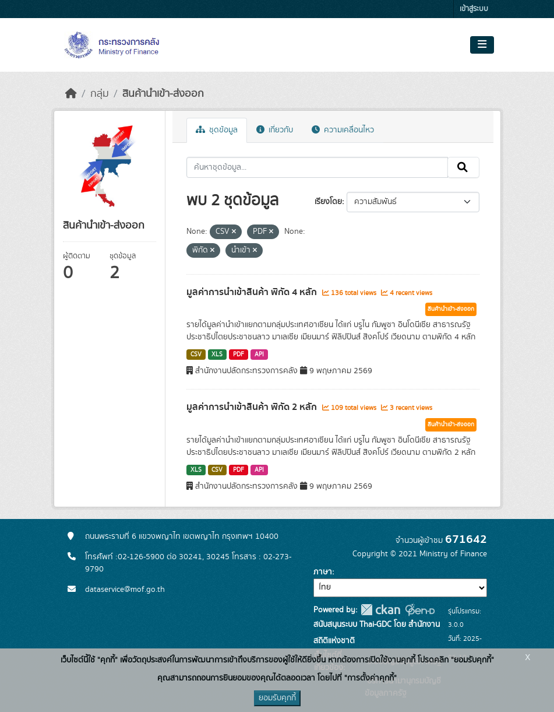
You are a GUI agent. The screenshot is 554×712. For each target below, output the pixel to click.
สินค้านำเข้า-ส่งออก (163, 93)
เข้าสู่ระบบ (474, 9)
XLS (217, 354)
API (259, 354)
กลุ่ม (99, 93)
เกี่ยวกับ (274, 130)
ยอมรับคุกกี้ (277, 698)
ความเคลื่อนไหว (343, 130)
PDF (238, 354)
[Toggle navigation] (482, 45)
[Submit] (463, 167)
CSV (196, 354)
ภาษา (322, 572)
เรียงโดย (328, 202)
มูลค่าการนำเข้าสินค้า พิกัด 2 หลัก (252, 407)
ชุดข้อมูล (217, 130)
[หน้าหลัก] (71, 93)
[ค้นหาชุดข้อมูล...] (317, 167)
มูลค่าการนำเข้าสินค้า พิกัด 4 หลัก (252, 292)
